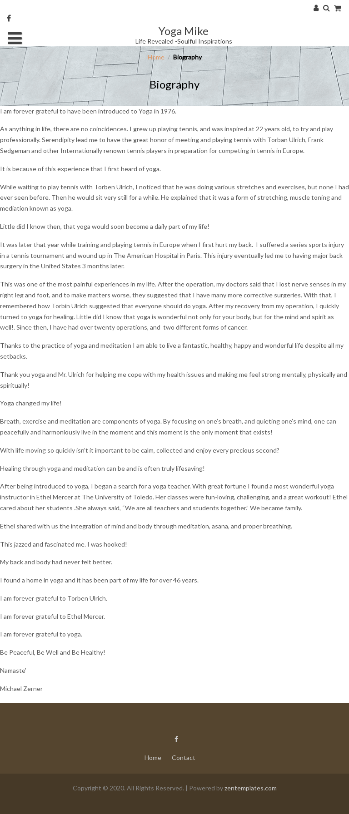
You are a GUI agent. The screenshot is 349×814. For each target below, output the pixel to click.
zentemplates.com (250, 788)
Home (156, 57)
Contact (183, 757)
